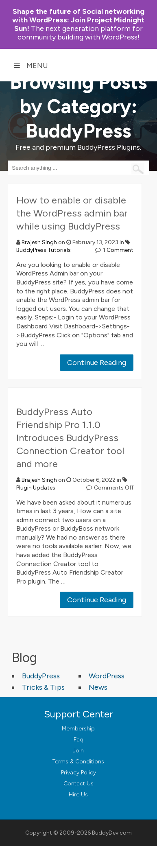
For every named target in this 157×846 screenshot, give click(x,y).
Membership (78, 728)
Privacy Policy (78, 772)
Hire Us (78, 794)
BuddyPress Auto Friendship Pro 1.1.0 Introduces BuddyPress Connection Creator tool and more (70, 438)
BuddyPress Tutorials (43, 250)
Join (78, 750)
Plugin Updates (35, 487)
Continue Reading (96, 362)
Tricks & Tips (43, 687)
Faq (78, 739)
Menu (31, 65)
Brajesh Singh (39, 242)
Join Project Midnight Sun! (78, 20)
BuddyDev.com (112, 832)
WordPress (106, 675)
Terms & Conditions (78, 761)
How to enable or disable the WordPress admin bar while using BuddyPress (72, 213)
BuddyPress (41, 675)
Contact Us (78, 783)
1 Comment (118, 250)
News (98, 687)
